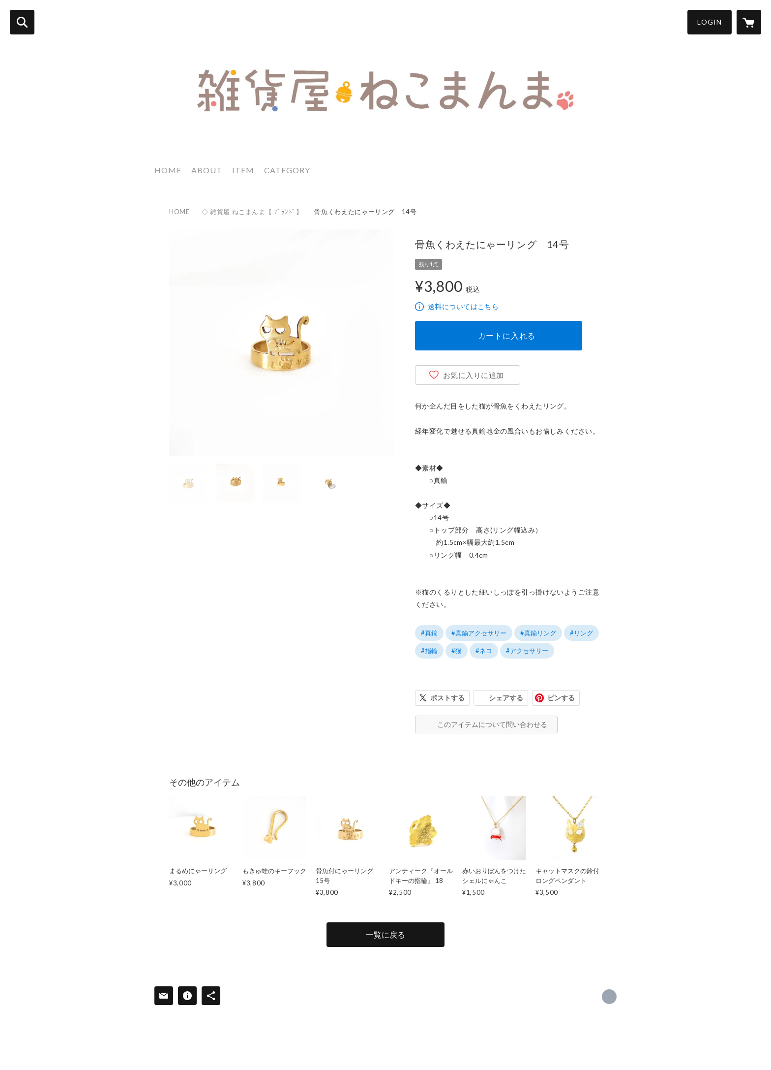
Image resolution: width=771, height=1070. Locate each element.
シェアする (506, 697)
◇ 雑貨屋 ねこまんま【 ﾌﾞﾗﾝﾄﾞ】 (252, 212)
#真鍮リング (538, 633)
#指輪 (429, 651)
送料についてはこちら (463, 306)
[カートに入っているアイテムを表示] (749, 22)
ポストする (447, 697)
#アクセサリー (527, 651)
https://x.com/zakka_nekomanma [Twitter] (609, 996)
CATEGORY (287, 170)
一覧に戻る (385, 934)
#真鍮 (429, 633)
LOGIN (709, 22)
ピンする (561, 697)
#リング (581, 633)
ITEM (243, 170)
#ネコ (483, 651)
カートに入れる (507, 335)
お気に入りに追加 (473, 375)
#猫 (456, 651)
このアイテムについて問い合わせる (492, 724)
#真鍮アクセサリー (478, 633)
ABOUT (206, 170)
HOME (167, 170)
